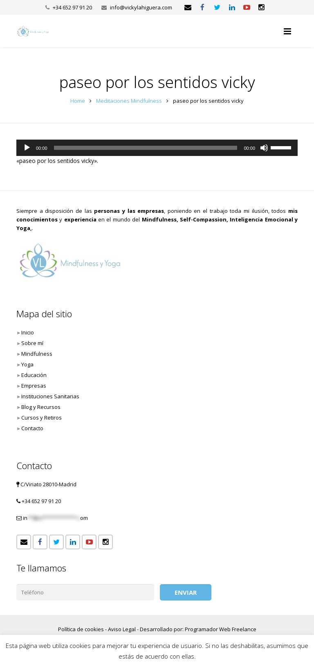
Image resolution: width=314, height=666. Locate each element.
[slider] (146, 148)
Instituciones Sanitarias (50, 396)
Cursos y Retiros (41, 417)
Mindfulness (36, 353)
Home (77, 100)
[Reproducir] (27, 148)
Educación (34, 375)
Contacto (32, 428)
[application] (157, 148)
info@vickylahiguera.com (141, 7)
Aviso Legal (122, 629)
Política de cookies (81, 629)
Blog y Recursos (41, 407)
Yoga (27, 364)
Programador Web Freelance (220, 629)
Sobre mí (32, 343)
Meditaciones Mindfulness (129, 100)
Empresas (33, 385)
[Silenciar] (264, 148)
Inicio (27, 332)
